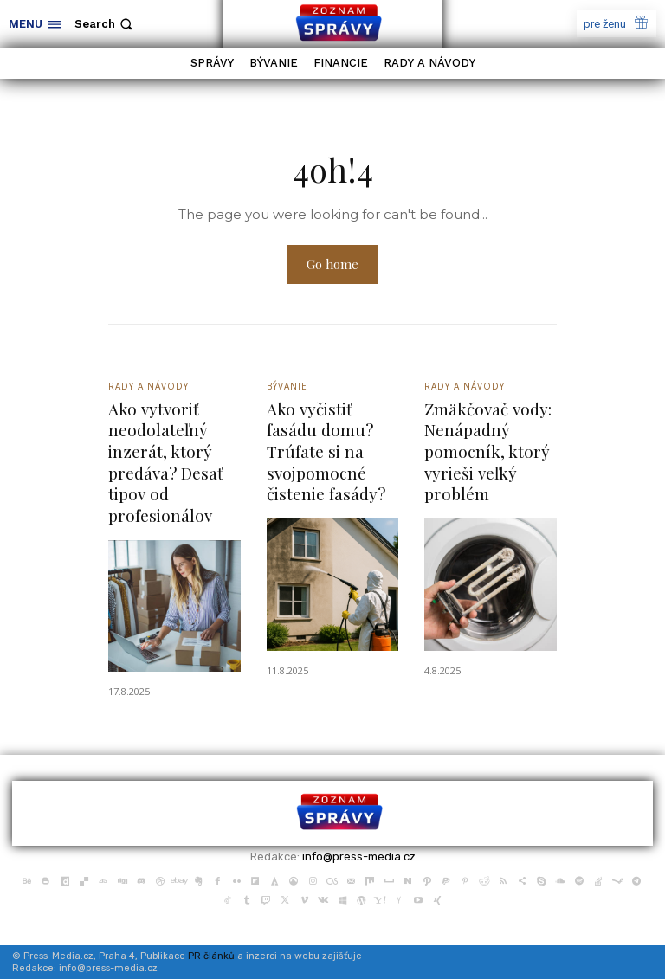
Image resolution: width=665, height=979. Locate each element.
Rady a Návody (148, 387)
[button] (105, 24)
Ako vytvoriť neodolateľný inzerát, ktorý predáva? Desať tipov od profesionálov (165, 462)
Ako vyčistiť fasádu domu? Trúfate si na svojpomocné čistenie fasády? (326, 452)
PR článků (211, 957)
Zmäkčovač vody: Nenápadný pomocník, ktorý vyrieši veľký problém (488, 452)
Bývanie (287, 387)
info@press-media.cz (359, 857)
